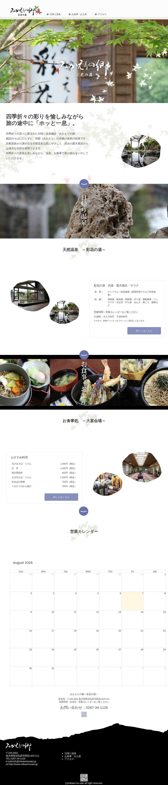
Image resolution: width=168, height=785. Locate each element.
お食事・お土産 (79, 14)
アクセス (102, 14)
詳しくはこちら (144, 330)
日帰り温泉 (55, 14)
